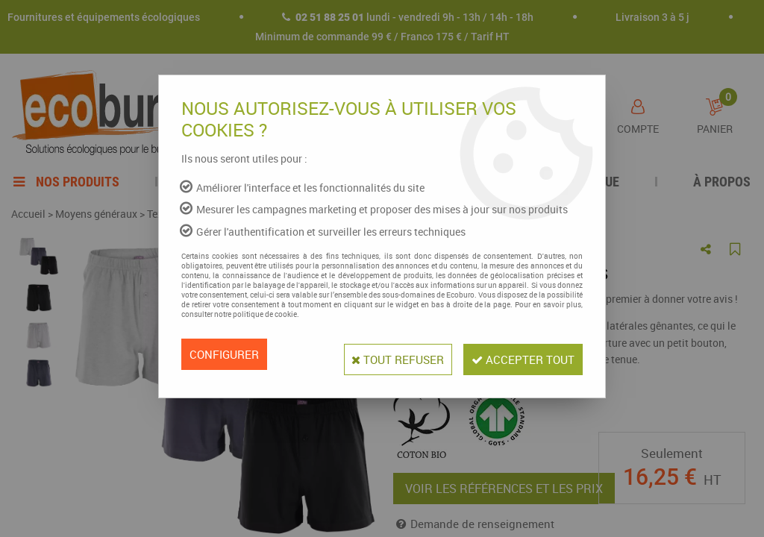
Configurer (226, 354)
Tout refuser (381, 354)
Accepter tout (518, 354)
